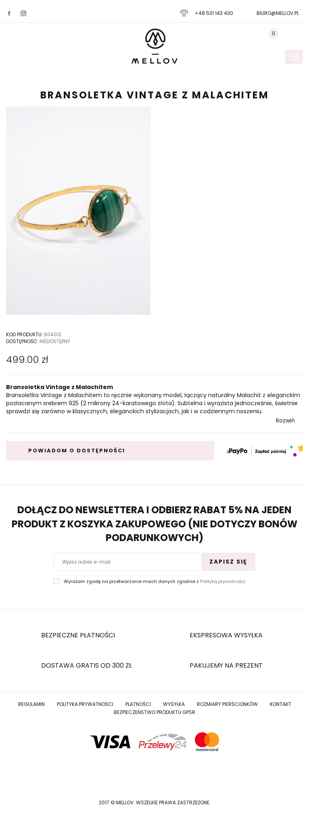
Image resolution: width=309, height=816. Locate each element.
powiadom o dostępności (76, 450)
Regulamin (31, 704)
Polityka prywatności (85, 704)
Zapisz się (228, 562)
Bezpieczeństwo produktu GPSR (154, 712)
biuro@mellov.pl (278, 13)
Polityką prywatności (223, 581)
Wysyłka (174, 704)
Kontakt (280, 704)
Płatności (138, 704)
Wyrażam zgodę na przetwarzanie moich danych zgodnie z (155, 582)
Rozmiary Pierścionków (227, 704)
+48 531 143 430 (214, 13)
